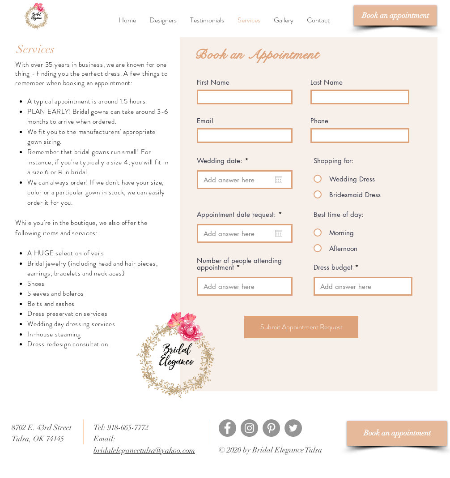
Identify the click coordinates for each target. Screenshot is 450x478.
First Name (213, 82)
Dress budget (333, 267)
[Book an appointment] (395, 15)
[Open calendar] (278, 179)
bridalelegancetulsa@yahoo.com (144, 450)
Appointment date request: (241, 214)
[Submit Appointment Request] (301, 327)
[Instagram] (249, 428)
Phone (319, 120)
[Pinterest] (271, 428)
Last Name (326, 82)
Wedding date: (224, 160)
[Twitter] (293, 428)
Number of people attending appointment (239, 264)
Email (205, 120)
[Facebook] (227, 428)
